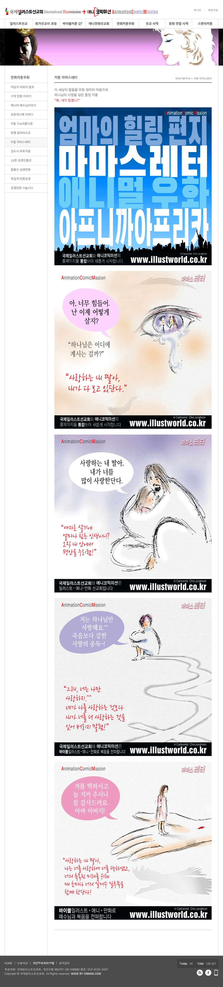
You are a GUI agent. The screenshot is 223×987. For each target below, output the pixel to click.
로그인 (197, 10)
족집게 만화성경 (21, 178)
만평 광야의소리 (21, 133)
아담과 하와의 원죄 (22, 87)
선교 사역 (152, 23)
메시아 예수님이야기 (23, 105)
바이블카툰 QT (72, 23)
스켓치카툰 (205, 23)
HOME (8, 963)
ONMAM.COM (92, 973)
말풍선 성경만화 (21, 169)
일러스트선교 (18, 23)
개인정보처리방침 (43, 963)
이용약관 (22, 963)
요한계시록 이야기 (22, 114)
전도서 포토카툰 (21, 151)
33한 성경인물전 (21, 160)
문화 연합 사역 (178, 23)
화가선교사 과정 (46, 23)
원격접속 (64, 963)
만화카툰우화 (125, 23)
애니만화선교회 (99, 23)
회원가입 (213, 10)
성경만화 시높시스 (22, 188)
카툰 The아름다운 (22, 123)
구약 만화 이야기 (21, 96)
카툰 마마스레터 (21, 142)
